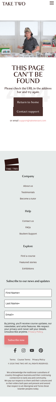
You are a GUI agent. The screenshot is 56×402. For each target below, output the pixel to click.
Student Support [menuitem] (28, 233)
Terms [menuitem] (12, 360)
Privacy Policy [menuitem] (38, 360)
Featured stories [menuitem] (28, 262)
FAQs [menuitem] (28, 227)
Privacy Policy (35, 332)
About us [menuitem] (28, 186)
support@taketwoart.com (32, 120)
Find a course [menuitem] (28, 256)
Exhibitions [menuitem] (28, 268)
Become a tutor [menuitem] (28, 198)
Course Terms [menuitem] (23, 360)
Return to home (28, 102)
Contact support (28, 111)
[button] (52, 2)
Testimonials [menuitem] (28, 192)
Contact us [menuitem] (28, 221)
